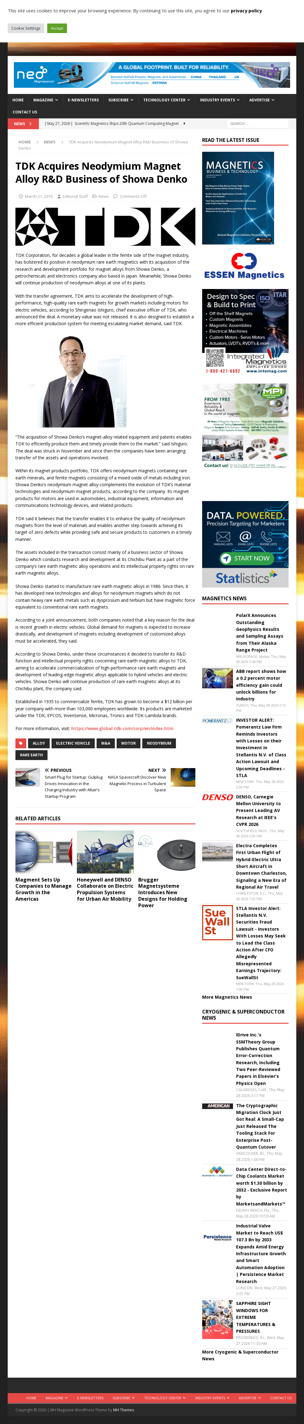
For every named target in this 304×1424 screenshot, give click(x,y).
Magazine (43, 100)
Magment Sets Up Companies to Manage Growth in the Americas (43, 889)
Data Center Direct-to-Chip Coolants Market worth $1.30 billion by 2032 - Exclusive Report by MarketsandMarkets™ (261, 1186)
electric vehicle (73, 743)
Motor (128, 743)
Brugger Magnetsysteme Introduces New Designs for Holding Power (162, 892)
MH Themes (123, 1410)
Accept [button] (57, 28)
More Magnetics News (227, 997)
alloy (39, 743)
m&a (105, 743)
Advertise (259, 100)
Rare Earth (31, 755)
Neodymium (159, 743)
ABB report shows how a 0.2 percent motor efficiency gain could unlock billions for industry (261, 685)
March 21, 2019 (38, 196)
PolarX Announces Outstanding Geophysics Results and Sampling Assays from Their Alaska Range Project (259, 632)
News (103, 196)
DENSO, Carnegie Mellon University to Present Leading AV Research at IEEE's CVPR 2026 (258, 810)
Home (18, 100)
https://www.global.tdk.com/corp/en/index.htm (122, 728)
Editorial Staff (75, 196)
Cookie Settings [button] (25, 28)
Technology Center (164, 100)
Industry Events (217, 100)
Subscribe (118, 100)
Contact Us (25, 112)
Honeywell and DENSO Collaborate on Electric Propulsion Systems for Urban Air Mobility (105, 889)
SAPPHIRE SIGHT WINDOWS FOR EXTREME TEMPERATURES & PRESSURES (255, 1317)
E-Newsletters (83, 100)
